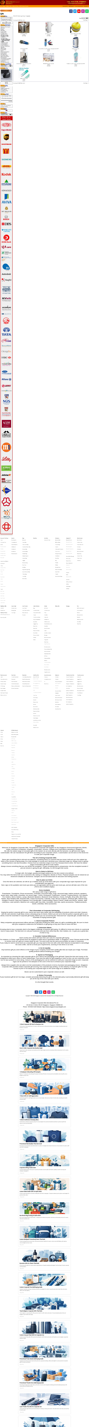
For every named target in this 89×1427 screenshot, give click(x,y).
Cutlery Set (46, 595)
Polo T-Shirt (2, 561)
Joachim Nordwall (14, 740)
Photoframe (13, 690)
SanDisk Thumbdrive (69, 658)
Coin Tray (35, 652)
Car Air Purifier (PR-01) (24, 48)
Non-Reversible (3, 550)
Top (1, 6)
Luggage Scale (79, 642)
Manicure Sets (35, 657)
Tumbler (56, 563)
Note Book (56, 645)
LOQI (12, 704)
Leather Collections (36, 587)
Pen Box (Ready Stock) (25, 644)
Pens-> (2, 50)
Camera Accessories (4, 640)
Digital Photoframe (47, 614)
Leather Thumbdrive (69, 650)
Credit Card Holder (36, 595)
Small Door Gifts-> (4, 55)
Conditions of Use (4, 90)
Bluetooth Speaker (69, 549)
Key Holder (35, 598)
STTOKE (13, 715)
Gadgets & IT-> (4, 33)
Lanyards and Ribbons (4, 554)
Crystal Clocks (14, 730)
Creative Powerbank (15, 639)
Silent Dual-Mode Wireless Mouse (6, 82)
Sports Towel (3, 582)
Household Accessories (48, 600)
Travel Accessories (80, 637)
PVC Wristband (36, 647)
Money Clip (35, 602)
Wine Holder (24, 566)
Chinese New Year (80, 542)
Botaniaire (13, 692)
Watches (45, 626)
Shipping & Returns (5, 88)
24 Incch (2, 682)
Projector (67, 562)
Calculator (57, 639)
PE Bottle (56, 557)
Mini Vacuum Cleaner (58, 655)
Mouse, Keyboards (69, 555)
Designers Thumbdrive (70, 644)
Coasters (56, 544)
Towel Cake (3, 584)
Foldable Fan (46, 597)
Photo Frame (46, 613)
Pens (78, 587)
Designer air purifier (75, 48)
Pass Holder (35, 606)
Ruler (34, 648)
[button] (65, 6)
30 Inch (2, 686)
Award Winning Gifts (15, 681)
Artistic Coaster (35, 640)
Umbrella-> (3, 60)
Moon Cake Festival (80, 547)
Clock (45, 592)
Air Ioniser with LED (24, 33)
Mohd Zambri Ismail (15, 744)
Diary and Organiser (58, 642)
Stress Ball (35, 673)
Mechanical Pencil (80, 593)
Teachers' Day (79, 550)
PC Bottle (56, 555)
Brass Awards (14, 539)
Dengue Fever (4, 38)
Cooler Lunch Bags (25, 542)
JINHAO (13, 697)
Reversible (2, 552)
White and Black (36, 671)
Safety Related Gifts (47, 621)
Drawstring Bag (25, 547)
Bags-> (2, 29)
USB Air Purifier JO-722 (24, 78)
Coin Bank (46, 593)
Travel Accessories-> (5, 59)
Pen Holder (57, 660)
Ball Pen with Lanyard (80, 589)
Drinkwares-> (4, 32)
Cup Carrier (57, 547)
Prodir (13, 709)
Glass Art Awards (14, 542)
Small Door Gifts (36, 637)
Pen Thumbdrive (69, 656)
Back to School (79, 539)
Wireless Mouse (68, 560)
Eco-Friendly (35, 653)
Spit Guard (3, 556)
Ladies (45, 605)
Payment (3, 87)
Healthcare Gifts (8, 6)
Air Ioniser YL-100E (48, 33)
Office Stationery (58, 658)
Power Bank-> (4, 53)
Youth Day (79, 553)
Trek (12, 720)
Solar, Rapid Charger (4, 650)
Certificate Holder (36, 590)
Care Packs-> (4, 31)
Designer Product (14, 734)
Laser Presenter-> (5, 45)
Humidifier (46, 602)
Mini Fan (34, 658)
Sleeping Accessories (80, 648)
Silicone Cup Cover (36, 666)
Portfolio (34, 610)
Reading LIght (14, 590)
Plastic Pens (79, 600)
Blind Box (3, 30)
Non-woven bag (25, 555)
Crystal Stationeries (15, 732)
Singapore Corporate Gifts (16, 752)
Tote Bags (13, 705)
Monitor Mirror (68, 554)
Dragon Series (14, 699)
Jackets (2, 542)
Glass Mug (57, 552)
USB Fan (67, 570)
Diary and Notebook (36, 597)
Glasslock (13, 696)
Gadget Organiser (25, 550)
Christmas (79, 544)
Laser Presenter (25, 587)
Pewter (13, 750)
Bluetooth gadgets (69, 544)
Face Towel (2, 577)
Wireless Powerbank (15, 647)
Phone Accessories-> (5, 51)
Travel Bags (79, 652)
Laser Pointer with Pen (26, 590)
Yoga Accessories (47, 634)
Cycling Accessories (47, 640)
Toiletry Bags (24, 563)
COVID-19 (3, 37)
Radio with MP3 (68, 565)
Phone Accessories (4, 637)
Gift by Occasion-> (4, 34)
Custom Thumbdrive (69, 642)
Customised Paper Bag (26, 544)
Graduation (79, 545)
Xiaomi (13, 723)
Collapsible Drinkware (59, 545)
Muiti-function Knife (36, 662)
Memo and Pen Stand (58, 653)
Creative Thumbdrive (70, 640)
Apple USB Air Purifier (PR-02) (76, 33)
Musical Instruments (47, 610)
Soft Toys (45, 623)
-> (5, 36)
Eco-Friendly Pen (80, 590)
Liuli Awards (14, 545)
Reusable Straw (57, 558)
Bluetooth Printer (68, 547)
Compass (46, 639)
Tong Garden (14, 717)
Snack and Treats (47, 539)
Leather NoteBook (14, 687)
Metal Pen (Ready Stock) (26, 640)
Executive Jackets (3, 544)
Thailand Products (15, 755)
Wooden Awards (14, 549)
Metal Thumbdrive (69, 652)
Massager (46, 608)
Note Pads (57, 657)
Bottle (1, 687)
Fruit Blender (57, 550)
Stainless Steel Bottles (58, 560)
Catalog (4, 6)
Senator (13, 712)
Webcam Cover (36, 675)
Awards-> (3, 28)
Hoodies (2, 545)
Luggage (23, 553)
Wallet (34, 611)
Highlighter (57, 650)
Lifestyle (45, 587)
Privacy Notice (4, 89)
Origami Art (46, 611)
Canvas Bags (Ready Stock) (26, 639)
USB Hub (67, 574)
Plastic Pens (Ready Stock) (26, 645)
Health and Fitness (15, 6)
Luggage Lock (79, 640)
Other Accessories (80, 645)
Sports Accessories (47, 637)
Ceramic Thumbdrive (70, 639)
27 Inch (2, 684)
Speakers (68, 567)
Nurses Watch (46, 629)
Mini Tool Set (35, 660)
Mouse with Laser (25, 592)
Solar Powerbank (14, 642)
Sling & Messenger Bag (26, 560)
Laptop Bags (24, 552)
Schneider (13, 711)
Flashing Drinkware (58, 549)
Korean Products (47, 603)
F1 (44, 642)
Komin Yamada (14, 742)
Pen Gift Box (79, 598)
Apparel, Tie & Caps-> (5, 26)
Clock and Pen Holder (37, 592)
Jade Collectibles (14, 747)
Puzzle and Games (47, 620)
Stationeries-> (4, 57)
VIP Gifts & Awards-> (5, 62)
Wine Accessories (47, 633)
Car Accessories (47, 590)
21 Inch (2, 681)
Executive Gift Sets (58, 649)
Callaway (13, 694)
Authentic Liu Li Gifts (15, 679)
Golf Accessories (47, 598)
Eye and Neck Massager (70, 551)
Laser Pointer (24, 589)
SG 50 (12, 737)
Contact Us (3, 91)
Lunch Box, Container (47, 606)
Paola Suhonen (14, 745)
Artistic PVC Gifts (36, 639)
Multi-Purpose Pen (80, 597)
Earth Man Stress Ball (7, 98)
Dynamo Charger (3, 644)
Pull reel (34, 665)
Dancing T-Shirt (3, 559)
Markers (78, 592)
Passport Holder (36, 608)
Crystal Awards (14, 727)
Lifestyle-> (3, 47)
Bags (34, 589)
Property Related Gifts (48, 618)
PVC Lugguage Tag (36, 644)
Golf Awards (14, 544)
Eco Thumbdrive (69, 645)
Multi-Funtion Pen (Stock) (26, 642)
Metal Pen (78, 595)
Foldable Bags (24, 549)
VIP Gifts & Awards (15, 678)
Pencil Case (24, 557)
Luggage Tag (35, 600)
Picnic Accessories (47, 616)
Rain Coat (2, 689)
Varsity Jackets (3, 547)
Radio (67, 564)
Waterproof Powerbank (16, 645)
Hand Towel (3, 581)
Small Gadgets (35, 668)
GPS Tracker (68, 552)
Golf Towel (2, 579)
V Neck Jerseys (3, 572)
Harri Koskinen (14, 739)
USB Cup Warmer (69, 569)
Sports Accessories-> (5, 56)
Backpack (24, 539)
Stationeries (57, 637)
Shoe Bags (24, 558)
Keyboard (68, 557)
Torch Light (13, 592)
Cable (2, 639)
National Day (79, 549)
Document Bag (24, 545)
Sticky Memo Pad (58, 662)
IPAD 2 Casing (14, 686)
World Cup (46, 644)
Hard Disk (68, 647)
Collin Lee (13, 735)
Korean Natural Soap (15, 749)
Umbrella (2, 678)
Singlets (2, 571)
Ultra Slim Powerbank (15, 644)
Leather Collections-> (5, 46)
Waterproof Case (4, 652)
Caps (2, 539)
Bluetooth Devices (69, 539)
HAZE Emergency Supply (23, 6)
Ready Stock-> (4, 54)
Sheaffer (13, 714)
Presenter (24, 593)
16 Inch (2, 679)
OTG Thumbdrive (69, 655)
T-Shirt (2, 557)
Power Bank (13, 637)
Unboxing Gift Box (47, 624)
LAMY (12, 701)
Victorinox (13, 722)
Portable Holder (3, 648)
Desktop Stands (3, 642)
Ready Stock (24, 637)
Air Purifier (46, 589)
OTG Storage (3, 645)
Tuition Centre (79, 552)
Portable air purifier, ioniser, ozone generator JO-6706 (76, 63)
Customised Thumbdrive (37, 642)
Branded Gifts (14, 682)
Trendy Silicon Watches (37, 650)
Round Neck (3, 566)
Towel (2, 574)
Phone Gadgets (3, 647)
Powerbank (13, 640)
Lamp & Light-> (4, 43)
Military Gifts (3, 48)
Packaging (3, 49)
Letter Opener (57, 652)
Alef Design (13, 684)
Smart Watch (46, 631)
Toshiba (13, 719)
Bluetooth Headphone (69, 545)
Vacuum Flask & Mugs (58, 565)
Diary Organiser (58, 644)
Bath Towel (2, 576)
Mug (56, 553)
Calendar (56, 640)
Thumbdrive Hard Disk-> (6, 58)
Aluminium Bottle (57, 539)
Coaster (34, 593)
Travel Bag (24, 565)
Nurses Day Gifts (4, 42)
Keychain (34, 655)
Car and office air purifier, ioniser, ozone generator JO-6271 (49, 48)
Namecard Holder (36, 605)
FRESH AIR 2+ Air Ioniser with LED (48, 63)
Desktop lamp (14, 589)
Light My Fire (14, 702)
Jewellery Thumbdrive (70, 648)
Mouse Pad (35, 603)
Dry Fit (2, 564)
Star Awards (14, 547)
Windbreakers (3, 549)
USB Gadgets (68, 572)
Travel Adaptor (80, 650)
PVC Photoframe (35, 645)
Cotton (2, 562)
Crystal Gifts (14, 725)
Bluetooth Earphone (69, 542)
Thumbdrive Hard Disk (70, 637)
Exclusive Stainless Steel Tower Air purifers (24, 63)
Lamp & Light (14, 587)
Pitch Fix (13, 707)
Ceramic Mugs (57, 542)
